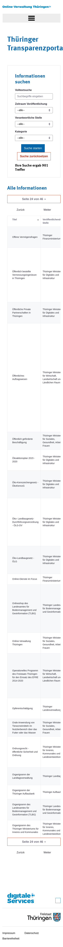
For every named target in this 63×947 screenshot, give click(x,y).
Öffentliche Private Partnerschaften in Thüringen (21, 312)
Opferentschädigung (22, 708)
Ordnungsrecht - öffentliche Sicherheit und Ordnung (25, 751)
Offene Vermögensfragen (24, 237)
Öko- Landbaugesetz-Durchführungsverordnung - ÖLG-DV (25, 522)
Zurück (21, 209)
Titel (14, 219)
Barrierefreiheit (10, 938)
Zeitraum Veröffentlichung (31, 104)
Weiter (47, 209)
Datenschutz (32, 933)
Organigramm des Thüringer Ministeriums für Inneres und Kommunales (25, 828)
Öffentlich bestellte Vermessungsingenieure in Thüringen (24, 275)
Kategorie (21, 131)
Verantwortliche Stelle (28, 117)
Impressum (8, 933)
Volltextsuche (23, 90)
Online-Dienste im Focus (24, 579)
